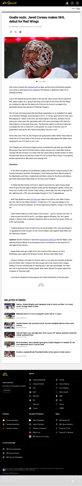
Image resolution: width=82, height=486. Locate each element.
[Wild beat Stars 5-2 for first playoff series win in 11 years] (9, 316)
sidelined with (33, 87)
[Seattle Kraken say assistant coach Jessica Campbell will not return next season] (9, 325)
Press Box (43, 468)
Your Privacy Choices (12, 470)
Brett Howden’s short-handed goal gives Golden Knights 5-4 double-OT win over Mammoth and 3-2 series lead (45, 343)
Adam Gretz (14, 26)
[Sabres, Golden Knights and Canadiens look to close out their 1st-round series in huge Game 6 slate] (9, 306)
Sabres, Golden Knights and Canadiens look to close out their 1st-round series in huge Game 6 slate (44, 305)
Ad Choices (50, 468)
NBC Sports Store (34, 468)
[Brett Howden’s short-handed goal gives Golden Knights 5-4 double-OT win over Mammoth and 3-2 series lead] (9, 344)
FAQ (27, 468)
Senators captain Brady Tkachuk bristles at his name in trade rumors (43, 352)
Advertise (5, 468)
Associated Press (21, 308)
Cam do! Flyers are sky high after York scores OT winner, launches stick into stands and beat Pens (46, 334)
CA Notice (21, 470)
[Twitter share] (15, 32)
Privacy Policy (59, 468)
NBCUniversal (14, 473)
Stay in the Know (8, 382)
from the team (36, 199)
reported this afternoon (47, 240)
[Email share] (20, 32)
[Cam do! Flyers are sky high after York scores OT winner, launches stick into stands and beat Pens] (9, 335)
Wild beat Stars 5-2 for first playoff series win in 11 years (38, 314)
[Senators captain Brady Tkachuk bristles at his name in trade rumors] (9, 354)
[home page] (10, 3)
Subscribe (7, 390)
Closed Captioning (20, 468)
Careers (11, 468)
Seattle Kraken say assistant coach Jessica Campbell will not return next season (45, 324)
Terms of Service (30, 470)
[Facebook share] (11, 32)
